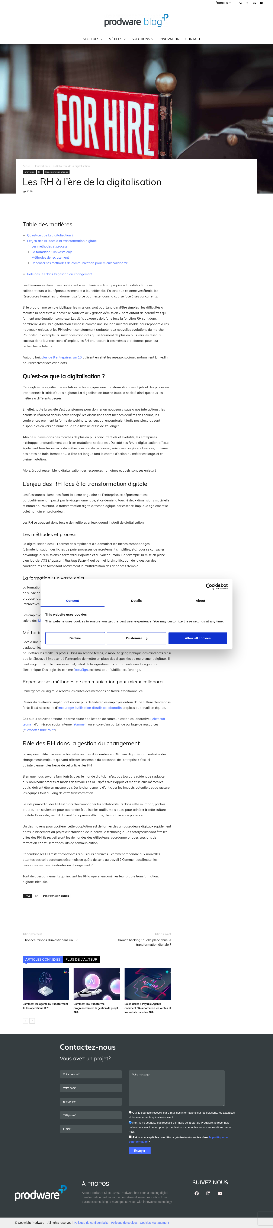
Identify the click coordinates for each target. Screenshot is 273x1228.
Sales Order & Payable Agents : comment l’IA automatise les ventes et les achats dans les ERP (148, 1008)
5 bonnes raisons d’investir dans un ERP (51, 940)
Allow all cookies (198, 638)
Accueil (27, 166)
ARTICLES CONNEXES (42, 959)
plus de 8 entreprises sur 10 (61, 357)
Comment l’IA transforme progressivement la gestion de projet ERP (96, 1008)
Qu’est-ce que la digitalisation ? (50, 235)
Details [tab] (136, 600)
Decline (75, 638)
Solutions (142, 39)
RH (39, 171)
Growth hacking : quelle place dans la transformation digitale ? (144, 942)
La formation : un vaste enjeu (53, 252)
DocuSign (81, 670)
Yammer (80, 724)
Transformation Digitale (56, 171)
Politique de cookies (124, 1222)
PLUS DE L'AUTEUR (81, 959)
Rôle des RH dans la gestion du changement (59, 274)
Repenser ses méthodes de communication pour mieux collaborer (79, 263)
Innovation (169, 39)
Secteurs (93, 39)
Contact (192, 39)
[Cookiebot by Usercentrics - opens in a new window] (209, 586)
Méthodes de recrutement (50, 257)
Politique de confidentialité (91, 1222)
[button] (241, 2)
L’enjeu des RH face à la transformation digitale (62, 241)
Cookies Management (154, 1222)
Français (223, 3)
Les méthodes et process (49, 246)
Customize (136, 638)
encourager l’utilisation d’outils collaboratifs (89, 708)
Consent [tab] (72, 600)
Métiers (117, 39)
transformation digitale (56, 895)
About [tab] (200, 600)
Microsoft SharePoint (39, 730)
